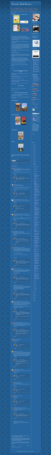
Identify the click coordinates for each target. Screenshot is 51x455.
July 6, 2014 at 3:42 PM (18, 382)
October (35, 169)
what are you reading (15, 163)
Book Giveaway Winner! (36, 197)
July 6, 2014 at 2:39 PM (22, 205)
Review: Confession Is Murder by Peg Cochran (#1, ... (36, 266)
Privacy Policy (25, 8)
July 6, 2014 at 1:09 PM (25, 322)
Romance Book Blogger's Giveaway (36, 240)
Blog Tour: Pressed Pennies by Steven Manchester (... (36, 237)
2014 (34, 164)
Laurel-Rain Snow (16, 247)
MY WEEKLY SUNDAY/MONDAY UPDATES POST (21, 254)
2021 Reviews (13, 9)
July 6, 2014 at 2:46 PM (22, 344)
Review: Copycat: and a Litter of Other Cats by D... (36, 259)
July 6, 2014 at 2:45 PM (22, 329)
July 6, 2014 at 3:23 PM (20, 351)
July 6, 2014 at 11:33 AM (20, 285)
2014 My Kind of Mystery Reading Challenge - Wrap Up (36, 263)
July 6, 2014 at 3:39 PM (20, 369)
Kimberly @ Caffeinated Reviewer (18, 322)
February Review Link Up (36, 79)
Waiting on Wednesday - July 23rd (36, 205)
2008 (33, 300)
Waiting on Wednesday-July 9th (36, 251)
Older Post (28, 445)
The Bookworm (16, 231)
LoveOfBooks (15, 369)
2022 (33, 151)
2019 (33, 156)
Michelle (15, 184)
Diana (14, 339)
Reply (14, 202)
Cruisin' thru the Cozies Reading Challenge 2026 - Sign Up (36, 61)
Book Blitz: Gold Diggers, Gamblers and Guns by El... (36, 268)
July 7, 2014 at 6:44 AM (21, 375)
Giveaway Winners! (36, 249)
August (35, 173)
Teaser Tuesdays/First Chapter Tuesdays (20, 88)
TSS (12, 163)
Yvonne (17, 205)
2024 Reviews (27, 9)
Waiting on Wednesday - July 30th (36, 181)
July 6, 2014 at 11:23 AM (18, 268)
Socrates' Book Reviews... (22, 3)
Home (11, 8)
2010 (33, 297)
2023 (33, 149)
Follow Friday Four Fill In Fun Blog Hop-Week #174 (36, 176)
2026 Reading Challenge (36, 116)
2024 (33, 147)
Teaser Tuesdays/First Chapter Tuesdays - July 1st (36, 278)
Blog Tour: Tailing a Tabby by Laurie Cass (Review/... (36, 243)
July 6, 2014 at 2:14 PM (18, 339)
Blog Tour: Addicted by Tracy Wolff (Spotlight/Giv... (36, 225)
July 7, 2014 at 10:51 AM (20, 421)
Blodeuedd (15, 395)
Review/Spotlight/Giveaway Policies (18, 8)
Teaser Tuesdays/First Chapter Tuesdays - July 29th (36, 187)
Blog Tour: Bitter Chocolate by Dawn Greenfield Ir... (36, 189)
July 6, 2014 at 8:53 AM (24, 199)
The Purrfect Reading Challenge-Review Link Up (36, 67)
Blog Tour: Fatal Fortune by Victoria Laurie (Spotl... (36, 217)
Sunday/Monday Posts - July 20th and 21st (36, 212)
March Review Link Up (36, 80)
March (34, 286)
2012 (33, 293)
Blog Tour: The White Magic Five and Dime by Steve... (36, 254)
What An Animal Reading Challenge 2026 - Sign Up (36, 70)
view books (38, 121)
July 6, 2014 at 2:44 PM (22, 311)
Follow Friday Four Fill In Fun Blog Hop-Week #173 (36, 200)
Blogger (33, 451)
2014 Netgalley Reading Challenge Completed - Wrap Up (36, 214)
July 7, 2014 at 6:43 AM (21, 359)
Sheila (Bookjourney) (16, 407)
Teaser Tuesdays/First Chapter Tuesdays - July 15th (36, 234)
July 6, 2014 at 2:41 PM (22, 260)
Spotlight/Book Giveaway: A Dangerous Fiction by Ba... (36, 184)
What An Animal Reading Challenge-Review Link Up (36, 72)
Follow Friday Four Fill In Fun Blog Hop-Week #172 (36, 223)
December (35, 166)
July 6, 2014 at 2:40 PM (22, 238)
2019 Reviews (30, 8)
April (34, 284)
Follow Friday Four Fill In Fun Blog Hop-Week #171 (36, 246)
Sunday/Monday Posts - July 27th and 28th (36, 191)
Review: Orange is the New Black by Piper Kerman (36, 195)
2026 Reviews (36, 9)
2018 (33, 158)
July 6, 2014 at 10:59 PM (22, 407)
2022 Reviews (17, 9)
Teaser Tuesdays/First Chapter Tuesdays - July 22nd (36, 210)
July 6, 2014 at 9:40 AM (21, 231)
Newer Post (13, 445)
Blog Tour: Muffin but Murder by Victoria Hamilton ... (36, 276)
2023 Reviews (22, 9)
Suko (14, 382)
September (35, 171)
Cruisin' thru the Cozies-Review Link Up (36, 63)
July (34, 174)
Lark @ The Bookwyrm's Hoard (18, 301)
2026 (33, 144)
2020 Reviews (34, 8)
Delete (16, 195)
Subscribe (36, 56)
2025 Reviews (31, 9)
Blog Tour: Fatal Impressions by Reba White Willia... (36, 208)
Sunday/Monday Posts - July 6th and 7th (36, 260)
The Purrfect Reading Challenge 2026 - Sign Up (36, 65)
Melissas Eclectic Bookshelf (17, 199)
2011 (33, 295)
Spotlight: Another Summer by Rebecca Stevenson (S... (36, 231)
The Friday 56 (35, 177)
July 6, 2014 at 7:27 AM (19, 184)
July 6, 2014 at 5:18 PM (19, 395)
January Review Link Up (36, 78)
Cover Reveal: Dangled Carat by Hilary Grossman (36, 203)
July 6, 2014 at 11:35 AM (25, 301)
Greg (14, 268)
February (35, 288)
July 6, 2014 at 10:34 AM (21, 247)
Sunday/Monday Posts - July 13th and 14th (36, 238)
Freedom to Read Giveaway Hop (19, 78)
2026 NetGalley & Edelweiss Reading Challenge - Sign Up (35, 77)
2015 (33, 163)
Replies (15, 175)
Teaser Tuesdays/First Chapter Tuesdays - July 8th (36, 256)
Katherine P (15, 351)
